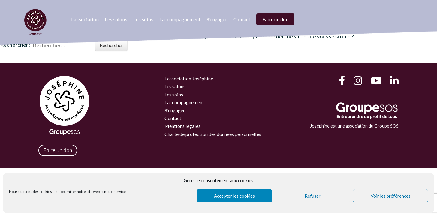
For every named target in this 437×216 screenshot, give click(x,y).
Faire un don (275, 19)
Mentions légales (183, 126)
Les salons (116, 19)
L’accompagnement (179, 19)
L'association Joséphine (189, 78)
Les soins (143, 19)
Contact (241, 19)
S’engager (216, 19)
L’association (85, 19)
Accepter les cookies (234, 196)
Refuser (313, 196)
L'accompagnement (185, 102)
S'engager (174, 110)
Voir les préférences (391, 196)
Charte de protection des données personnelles (215, 134)
